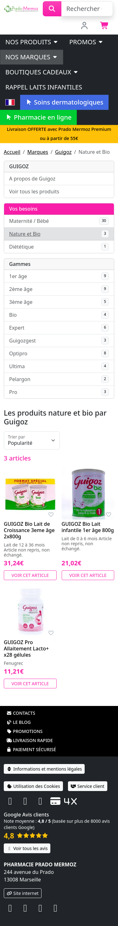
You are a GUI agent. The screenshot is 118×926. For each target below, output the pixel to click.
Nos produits (32, 42)
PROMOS (86, 42)
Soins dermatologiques (64, 102)
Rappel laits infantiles (43, 87)
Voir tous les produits (34, 191)
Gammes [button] (20, 264)
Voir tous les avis (27, 848)
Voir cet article (30, 575)
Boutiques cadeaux (42, 72)
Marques (37, 151)
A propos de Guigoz (32, 178)
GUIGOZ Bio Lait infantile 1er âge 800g (88, 527)
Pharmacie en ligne (38, 117)
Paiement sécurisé (31, 749)
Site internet (23, 893)
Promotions (24, 731)
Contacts (20, 713)
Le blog (18, 722)
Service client (87, 786)
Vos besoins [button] (23, 208)
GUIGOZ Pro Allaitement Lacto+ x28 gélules (26, 648)
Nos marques (31, 57)
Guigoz (63, 151)
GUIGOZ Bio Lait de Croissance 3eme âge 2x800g (29, 530)
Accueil (12, 151)
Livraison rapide (29, 740)
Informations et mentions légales (44, 769)
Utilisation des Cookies (33, 786)
